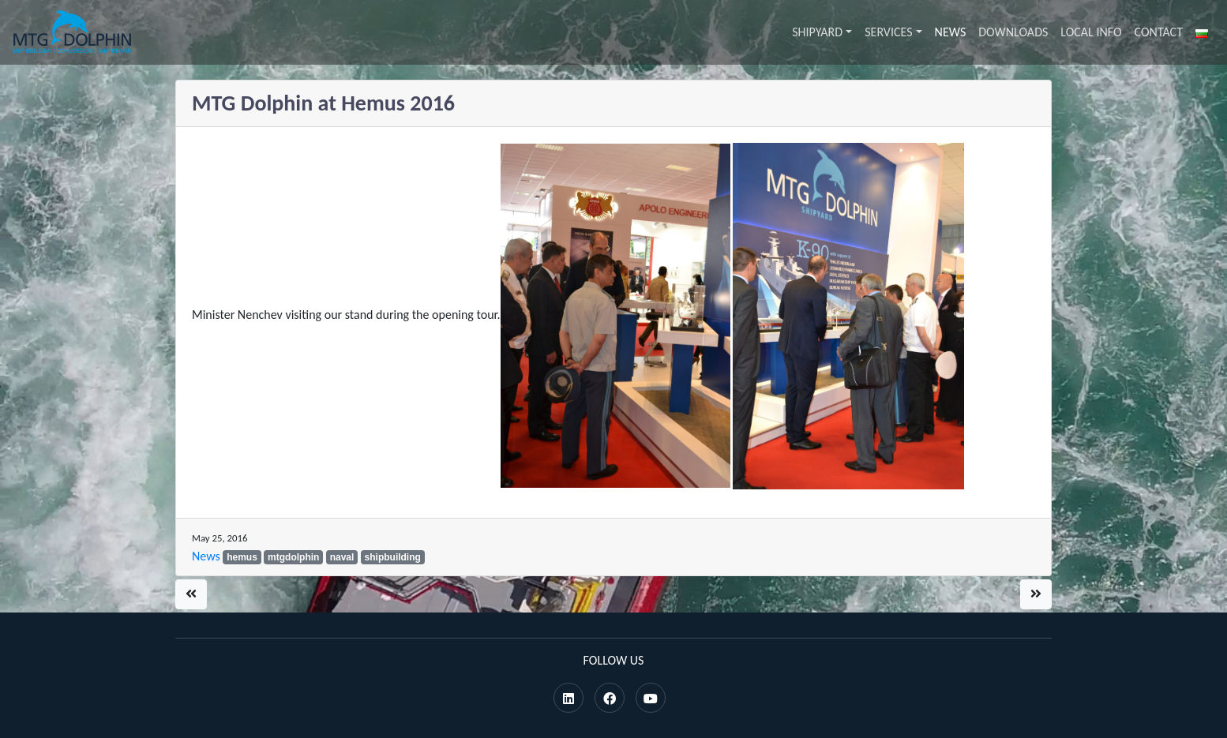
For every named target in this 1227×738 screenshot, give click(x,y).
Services (888, 31)
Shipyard (817, 31)
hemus (242, 557)
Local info (1090, 31)
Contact (1159, 31)
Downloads (1013, 31)
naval (342, 557)
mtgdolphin (293, 557)
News (950, 31)
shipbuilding (393, 557)
